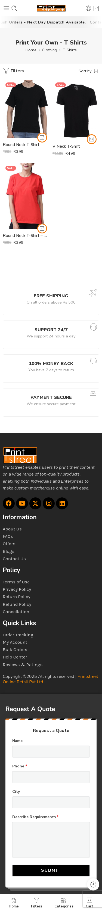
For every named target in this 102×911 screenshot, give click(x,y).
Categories (63, 902)
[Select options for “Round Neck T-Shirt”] (42, 138)
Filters (13, 70)
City (16, 792)
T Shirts (70, 50)
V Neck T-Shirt (66, 146)
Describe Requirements (35, 817)
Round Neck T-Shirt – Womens (26, 235)
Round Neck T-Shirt (21, 144)
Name (17, 741)
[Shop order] (89, 70)
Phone (19, 766)
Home (31, 50)
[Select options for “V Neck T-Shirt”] (92, 139)
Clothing (49, 50)
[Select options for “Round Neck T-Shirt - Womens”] (42, 228)
